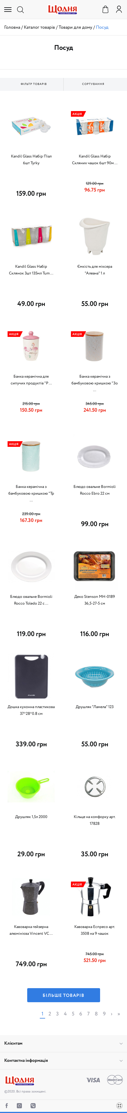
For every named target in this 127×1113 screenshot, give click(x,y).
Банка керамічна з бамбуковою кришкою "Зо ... (94, 383)
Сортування (93, 84)
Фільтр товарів (34, 84)
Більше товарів (63, 995)
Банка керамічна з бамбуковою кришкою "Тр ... (31, 493)
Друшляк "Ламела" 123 (95, 707)
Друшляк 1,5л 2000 (31, 817)
